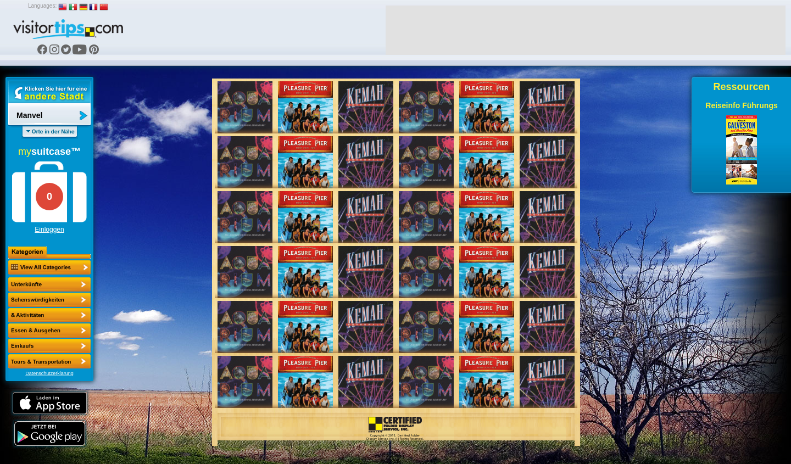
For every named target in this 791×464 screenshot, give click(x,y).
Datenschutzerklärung (49, 373)
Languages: (42, 6)
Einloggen (49, 229)
